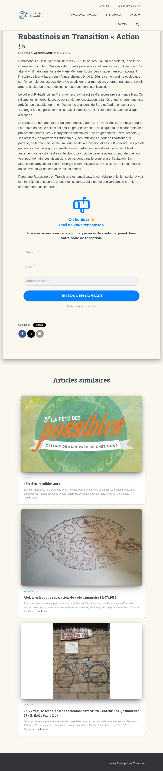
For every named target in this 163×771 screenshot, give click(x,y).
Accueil (104, 6)
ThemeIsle (139, 763)
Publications (114, 15)
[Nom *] (81, 266)
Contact (135, 15)
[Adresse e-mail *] (81, 281)
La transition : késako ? (83, 15)
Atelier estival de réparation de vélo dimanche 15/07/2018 (70, 597)
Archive (39, 325)
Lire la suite (30, 497)
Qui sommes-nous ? (129, 6)
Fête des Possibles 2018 (42, 484)
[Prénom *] (81, 252)
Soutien (122, 24)
